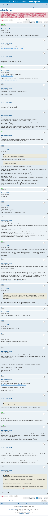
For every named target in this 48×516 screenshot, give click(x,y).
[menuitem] (8, 5)
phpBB (20, 506)
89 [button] (44, 22)
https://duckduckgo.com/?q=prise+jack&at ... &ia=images (13, 384)
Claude (2, 131)
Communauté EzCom (13, 509)
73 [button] (41, 22)
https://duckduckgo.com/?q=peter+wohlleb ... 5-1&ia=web (14, 343)
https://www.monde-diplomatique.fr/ (9, 80)
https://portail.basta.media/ (7, 75)
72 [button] (39, 22)
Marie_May (3, 24)
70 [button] (34, 22)
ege (1, 258)
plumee (2, 83)
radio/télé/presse (6, 10)
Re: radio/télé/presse (7, 29)
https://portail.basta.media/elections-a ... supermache (13, 422)
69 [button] (31, 22)
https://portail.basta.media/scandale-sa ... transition (12, 48)
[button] (24, 22)
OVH (30, 510)
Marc (2, 38)
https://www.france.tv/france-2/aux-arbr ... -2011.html (13, 280)
